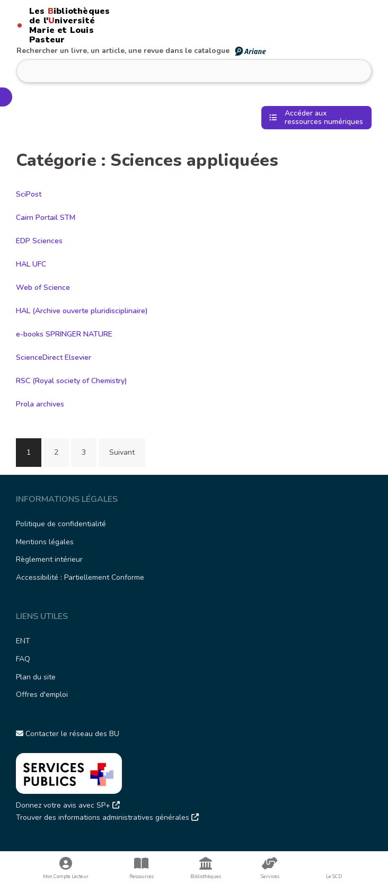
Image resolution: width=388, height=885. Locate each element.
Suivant (122, 452)
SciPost (28, 194)
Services (270, 868)
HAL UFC (31, 264)
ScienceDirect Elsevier (53, 357)
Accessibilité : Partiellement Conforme (80, 577)
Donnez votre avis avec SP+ (68, 805)
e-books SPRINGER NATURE (64, 334)
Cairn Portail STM (45, 218)
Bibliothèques (205, 868)
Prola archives (40, 404)
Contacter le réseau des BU (67, 734)
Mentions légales (45, 542)
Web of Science (43, 287)
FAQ (23, 659)
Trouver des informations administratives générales (107, 817)
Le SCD (334, 876)
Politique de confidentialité (61, 524)
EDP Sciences (39, 241)
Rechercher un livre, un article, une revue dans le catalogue (141, 51)
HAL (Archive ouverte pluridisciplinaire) (82, 311)
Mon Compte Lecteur (65, 868)
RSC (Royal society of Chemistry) (71, 381)
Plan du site (36, 677)
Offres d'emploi (42, 694)
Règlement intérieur (49, 559)
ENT (23, 641)
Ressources (141, 868)
